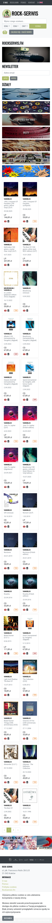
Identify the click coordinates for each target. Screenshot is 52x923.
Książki (26, 145)
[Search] (24, 21)
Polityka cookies (9, 887)
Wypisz (13, 78)
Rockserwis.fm (8, 890)
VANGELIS (8, 199)
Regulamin (14, 2)
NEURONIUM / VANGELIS (9, 289)
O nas (5, 2)
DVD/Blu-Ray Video (26, 119)
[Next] (18, 830)
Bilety (26, 132)
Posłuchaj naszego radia (26, 54)
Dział (6, 26)
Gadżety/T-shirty (26, 158)
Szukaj (38, 26)
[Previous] (4, 830)
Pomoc (23, 2)
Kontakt (31, 2)
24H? (24, 26)
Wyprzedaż (26, 171)
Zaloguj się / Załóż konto (21, 32)
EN (40, 2)
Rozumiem (8, 918)
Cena (15, 26)
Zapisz (5, 78)
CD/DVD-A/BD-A (26, 94)
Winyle (26, 107)
